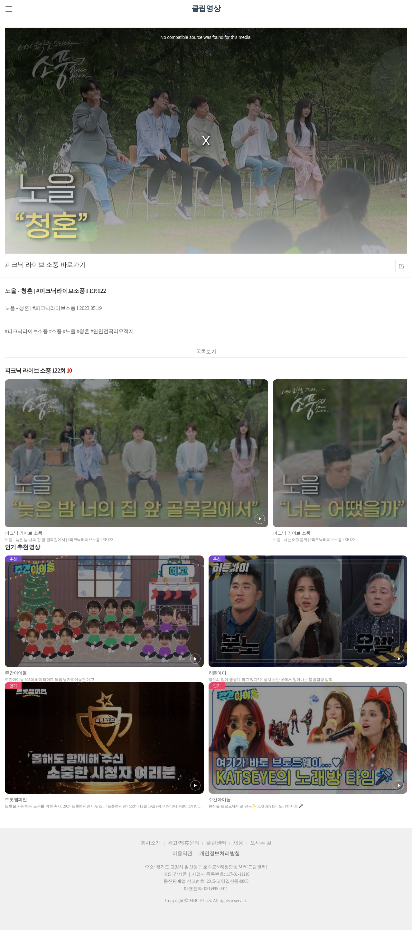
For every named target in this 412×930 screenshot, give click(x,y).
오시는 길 (261, 842)
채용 (238, 842)
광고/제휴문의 (184, 842)
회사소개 (151, 842)
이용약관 (182, 853)
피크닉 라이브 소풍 (32, 264)
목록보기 (206, 351)
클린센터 (216, 842)
